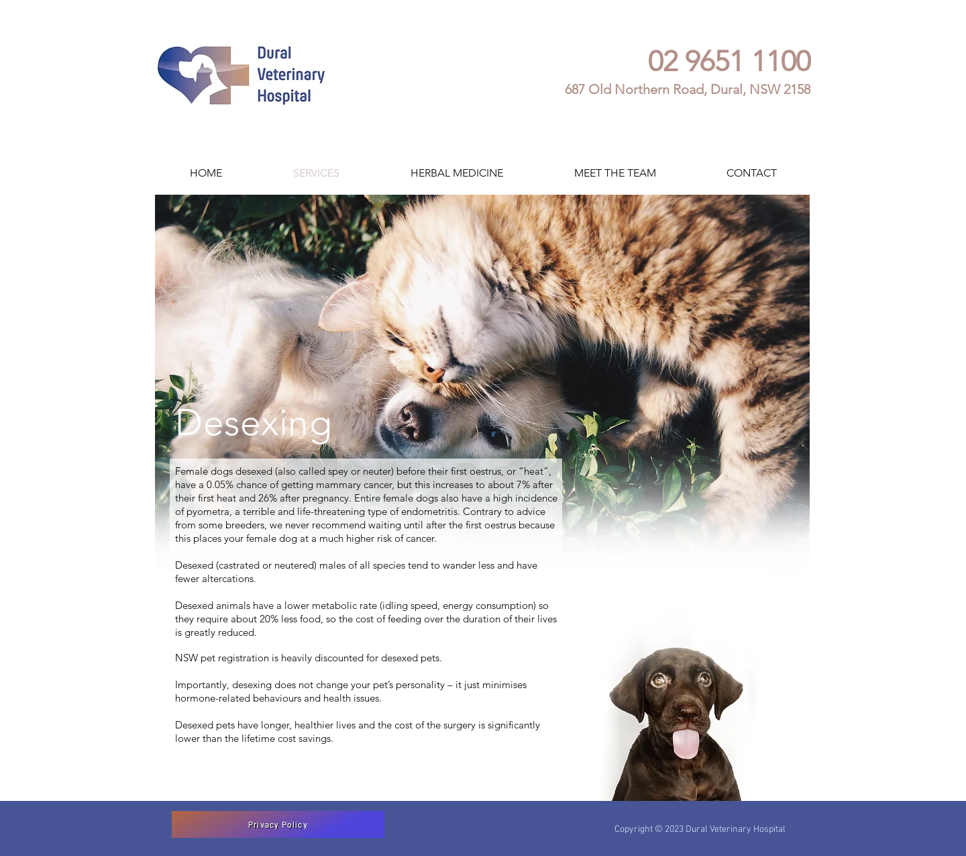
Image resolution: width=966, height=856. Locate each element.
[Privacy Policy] (278, 824)
